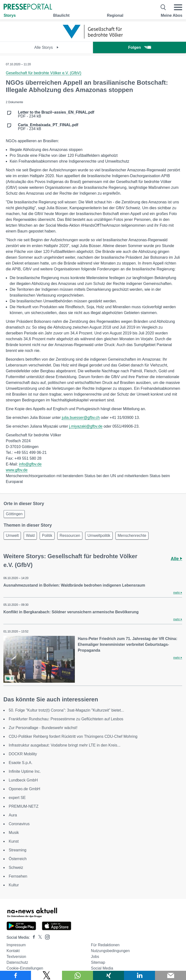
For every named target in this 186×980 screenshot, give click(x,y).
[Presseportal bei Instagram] (46, 937)
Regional (115, 15)
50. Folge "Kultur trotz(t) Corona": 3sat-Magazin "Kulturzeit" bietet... (66, 710)
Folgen (139, 47)
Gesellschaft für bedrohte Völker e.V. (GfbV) (43, 73)
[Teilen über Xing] (108, 975)
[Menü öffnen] (178, 7)
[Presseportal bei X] (38, 937)
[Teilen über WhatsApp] (77, 975)
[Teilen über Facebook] (15, 975)
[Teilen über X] (46, 975)
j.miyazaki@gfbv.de (85, 426)
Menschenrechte (132, 535)
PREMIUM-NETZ (24, 806)
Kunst (14, 841)
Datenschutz (17, 962)
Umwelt (12, 535)
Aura (13, 815)
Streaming (17, 850)
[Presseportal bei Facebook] (32, 937)
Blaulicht (61, 15)
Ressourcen (70, 535)
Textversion (16, 957)
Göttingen (14, 514)
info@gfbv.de (30, 464)
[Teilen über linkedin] (139, 975)
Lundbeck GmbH (23, 780)
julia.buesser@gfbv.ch (81, 417)
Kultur (14, 885)
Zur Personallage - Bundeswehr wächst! (43, 728)
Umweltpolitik (98, 535)
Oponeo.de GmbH (24, 789)
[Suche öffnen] (163, 7)
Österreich (18, 859)
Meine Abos (171, 15)
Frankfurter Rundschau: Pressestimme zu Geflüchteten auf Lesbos (66, 719)
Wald (30, 535)
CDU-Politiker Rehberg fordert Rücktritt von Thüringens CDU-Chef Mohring (73, 736)
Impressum (16, 945)
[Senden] (170, 975)
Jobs (95, 957)
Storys (10, 15)
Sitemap (98, 962)
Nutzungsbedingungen (110, 951)
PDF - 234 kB (56, 114)
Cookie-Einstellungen (25, 968)
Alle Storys (46, 47)
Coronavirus (19, 824)
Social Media (102, 968)
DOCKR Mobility (23, 754)
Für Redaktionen (105, 945)
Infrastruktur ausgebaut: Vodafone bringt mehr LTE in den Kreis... (64, 745)
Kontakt (13, 951)
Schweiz (16, 867)
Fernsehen (18, 876)
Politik (47, 535)
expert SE (17, 798)
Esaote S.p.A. (20, 763)
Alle (176, 558)
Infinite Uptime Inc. (25, 771)
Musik (14, 833)
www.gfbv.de (17, 470)
